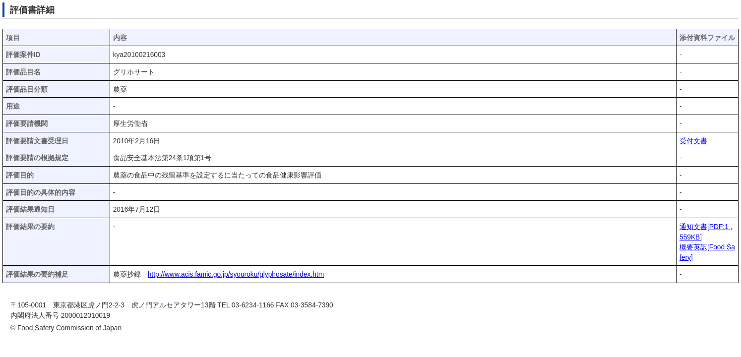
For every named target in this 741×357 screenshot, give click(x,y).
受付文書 (693, 141)
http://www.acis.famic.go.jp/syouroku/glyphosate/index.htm (236, 274)
